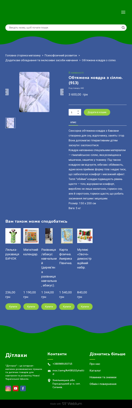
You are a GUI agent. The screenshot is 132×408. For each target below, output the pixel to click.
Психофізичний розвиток (61, 55)
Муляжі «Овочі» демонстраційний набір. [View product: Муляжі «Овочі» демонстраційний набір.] (84, 258)
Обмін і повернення (103, 384)
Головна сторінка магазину (23, 55)
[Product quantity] (74, 112)
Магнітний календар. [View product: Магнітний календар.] (30, 252)
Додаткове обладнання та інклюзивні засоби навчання (41, 60)
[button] (123, 28)
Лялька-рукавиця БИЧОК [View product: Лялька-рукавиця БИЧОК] (12, 254)
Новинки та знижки (103, 377)
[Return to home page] (12, 12)
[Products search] (66, 27)
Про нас (95, 364)
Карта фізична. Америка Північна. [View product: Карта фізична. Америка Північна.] (65, 256)
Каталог (95, 370)
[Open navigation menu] (123, 12)
